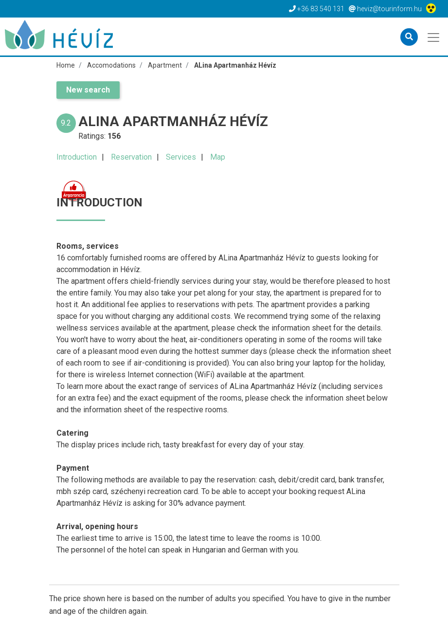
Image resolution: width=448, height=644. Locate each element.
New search (88, 89)
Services (181, 157)
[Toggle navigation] (434, 36)
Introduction (76, 157)
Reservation (131, 157)
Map (217, 157)
